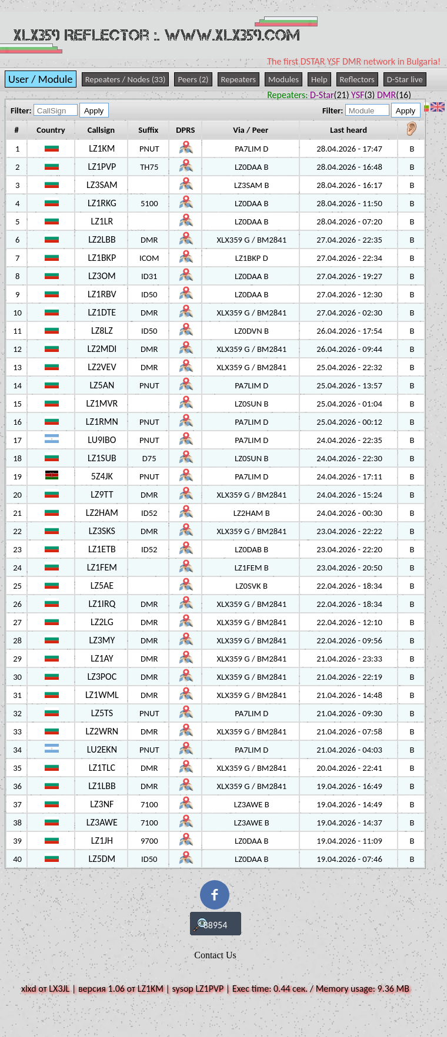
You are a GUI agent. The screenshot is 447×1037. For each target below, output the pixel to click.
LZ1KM (102, 148)
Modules (283, 79)
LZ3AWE (102, 822)
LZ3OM (102, 275)
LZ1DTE (102, 312)
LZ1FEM (102, 567)
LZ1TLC (102, 767)
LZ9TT (102, 494)
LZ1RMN (102, 421)
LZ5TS (102, 713)
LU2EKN (102, 749)
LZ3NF (102, 804)
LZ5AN (101, 385)
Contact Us (215, 955)
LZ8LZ (102, 330)
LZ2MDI (101, 348)
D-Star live (405, 79)
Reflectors (357, 79)
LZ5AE (102, 585)
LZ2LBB (101, 239)
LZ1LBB (101, 785)
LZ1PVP (102, 166)
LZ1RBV (102, 294)
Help (319, 79)
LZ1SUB (102, 458)
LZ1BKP (102, 257)
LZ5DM (101, 858)
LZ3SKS (102, 530)
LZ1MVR (102, 403)
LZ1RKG (102, 203)
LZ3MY (102, 640)
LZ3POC (102, 676)
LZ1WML (102, 694)
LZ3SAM (102, 184)
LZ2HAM (102, 512)
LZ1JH (102, 840)
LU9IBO (102, 439)
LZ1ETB (102, 549)
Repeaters (238, 79)
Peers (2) (193, 79)
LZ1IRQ (102, 603)
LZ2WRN (102, 731)
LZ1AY (102, 658)
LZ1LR (102, 221)
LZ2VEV (102, 366)
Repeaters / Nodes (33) (125, 79)
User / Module (40, 79)
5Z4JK (102, 476)
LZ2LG (102, 621)
